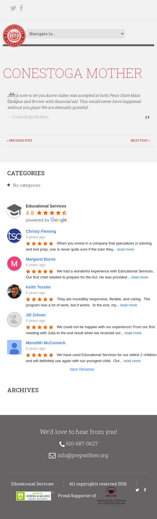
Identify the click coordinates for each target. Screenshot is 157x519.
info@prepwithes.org (83, 455)
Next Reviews (82, 369)
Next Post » (140, 140)
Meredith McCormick (45, 343)
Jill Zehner (36, 315)
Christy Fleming (41, 231)
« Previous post (19, 140)
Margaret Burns (40, 259)
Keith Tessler (38, 287)
